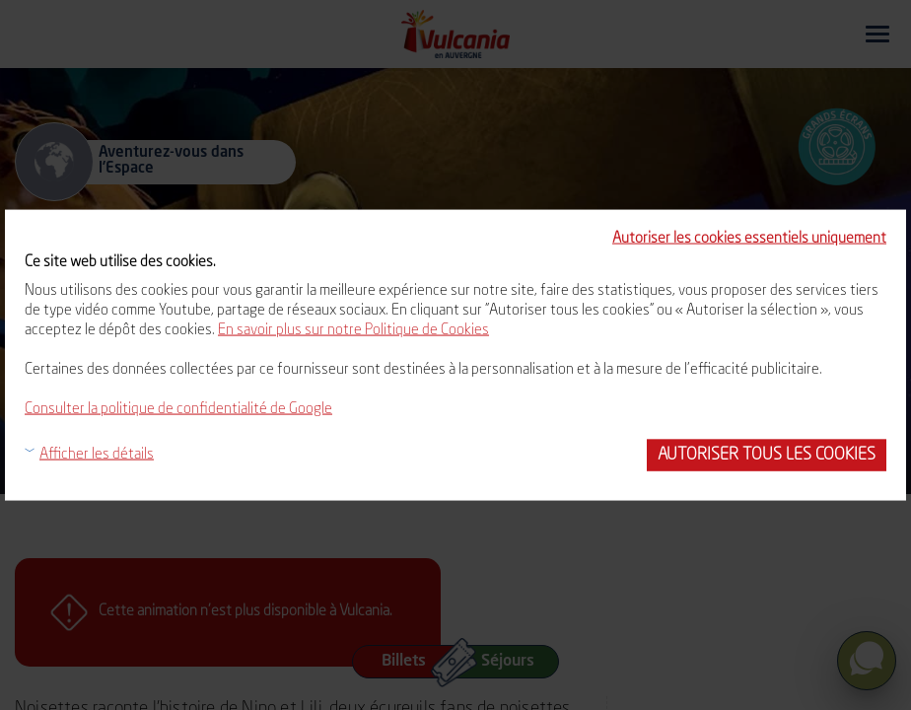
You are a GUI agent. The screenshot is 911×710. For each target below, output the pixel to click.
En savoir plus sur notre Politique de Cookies (353, 330)
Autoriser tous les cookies (767, 455)
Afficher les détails (96, 455)
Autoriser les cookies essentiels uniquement (749, 239)
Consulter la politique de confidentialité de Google (178, 409)
